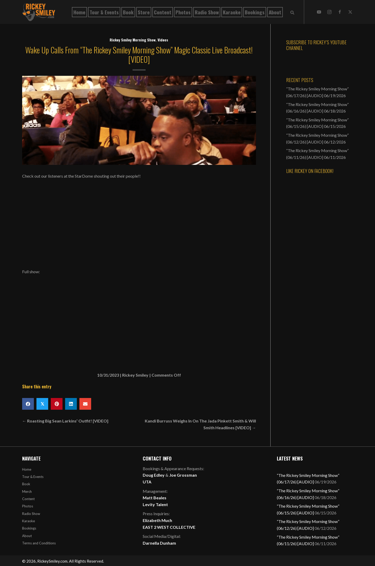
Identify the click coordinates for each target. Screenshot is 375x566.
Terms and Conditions (39, 543)
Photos (27, 506)
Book (26, 484)
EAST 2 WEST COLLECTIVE (169, 527)
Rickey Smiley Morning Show (132, 39)
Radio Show (31, 514)
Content (28, 499)
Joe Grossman (183, 474)
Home (26, 469)
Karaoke (28, 521)
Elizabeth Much (157, 520)
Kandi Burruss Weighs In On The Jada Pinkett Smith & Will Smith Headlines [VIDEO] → (200, 424)
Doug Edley (154, 474)
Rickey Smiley (135, 374)
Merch (27, 491)
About (27, 536)
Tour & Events (32, 477)
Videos (163, 39)
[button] (319, 12)
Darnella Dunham (159, 542)
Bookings (29, 528)
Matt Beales (154, 497)
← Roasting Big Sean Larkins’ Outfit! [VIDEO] (65, 420)
